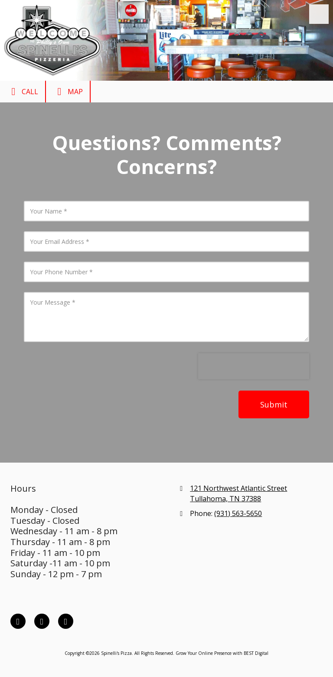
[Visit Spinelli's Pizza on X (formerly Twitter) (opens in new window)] (41, 621)
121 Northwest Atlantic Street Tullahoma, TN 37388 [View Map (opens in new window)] (238, 493)
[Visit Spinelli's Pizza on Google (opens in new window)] (65, 621)
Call (22, 91)
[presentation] (253, 366)
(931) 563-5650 (238, 513)
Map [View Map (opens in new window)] (68, 91)
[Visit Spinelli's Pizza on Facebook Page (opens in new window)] (18, 621)
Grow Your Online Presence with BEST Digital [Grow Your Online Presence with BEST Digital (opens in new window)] (222, 653)
